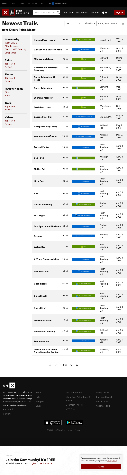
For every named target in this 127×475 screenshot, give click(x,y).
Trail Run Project (104, 396)
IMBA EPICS (11, 42)
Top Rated (10, 63)
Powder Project (103, 401)
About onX (8, 409)
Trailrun (32, 3)
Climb (5, 3)
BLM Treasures (12, 46)
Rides (7, 92)
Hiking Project (103, 392)
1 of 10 (64, 365)
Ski (42, 3)
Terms (69, 429)
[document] (101, 463)
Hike (22, 3)
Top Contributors (74, 392)
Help (38, 396)
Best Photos (82, 12)
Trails (7, 95)
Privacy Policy (112, 461)
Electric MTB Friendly (15, 49)
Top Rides (95, 12)
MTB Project (72, 408)
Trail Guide (68, 12)
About (39, 392)
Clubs (38, 405)
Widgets (40, 401)
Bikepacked (10, 52)
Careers (7, 413)
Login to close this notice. (41, 463)
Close (101, 466)
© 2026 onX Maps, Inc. (56, 429)
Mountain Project (74, 404)
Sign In (119, 12)
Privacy (77, 429)
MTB (14, 3)
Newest (8, 67)
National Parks (103, 405)
